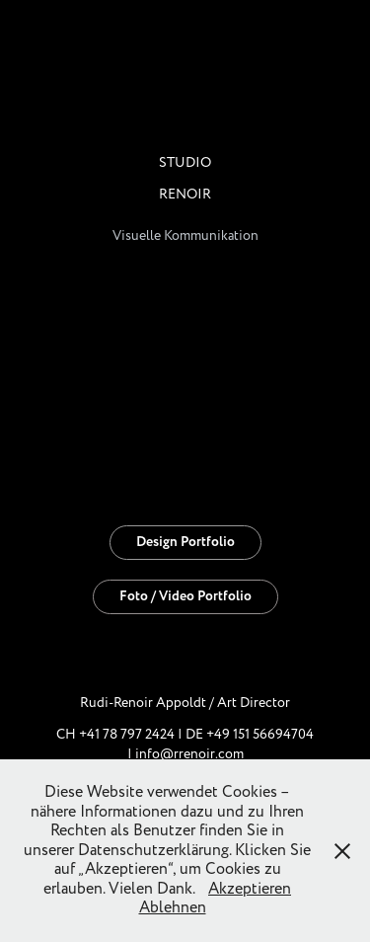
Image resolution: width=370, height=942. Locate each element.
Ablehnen (172, 907)
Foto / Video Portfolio (185, 596)
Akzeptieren (249, 889)
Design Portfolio (185, 542)
